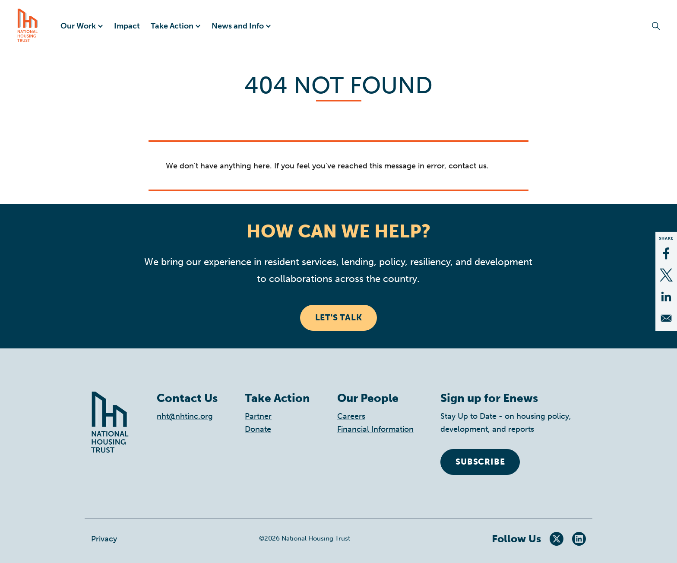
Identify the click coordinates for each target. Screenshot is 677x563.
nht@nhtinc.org (185, 416)
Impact (127, 26)
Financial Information (375, 429)
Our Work (78, 26)
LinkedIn (579, 539)
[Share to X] (666, 275)
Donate (258, 429)
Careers (351, 416)
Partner (258, 416)
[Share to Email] (666, 318)
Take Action (172, 26)
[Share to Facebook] (666, 253)
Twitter (556, 539)
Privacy (104, 539)
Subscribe (480, 462)
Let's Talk (338, 318)
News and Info (238, 26)
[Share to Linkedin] (666, 296)
